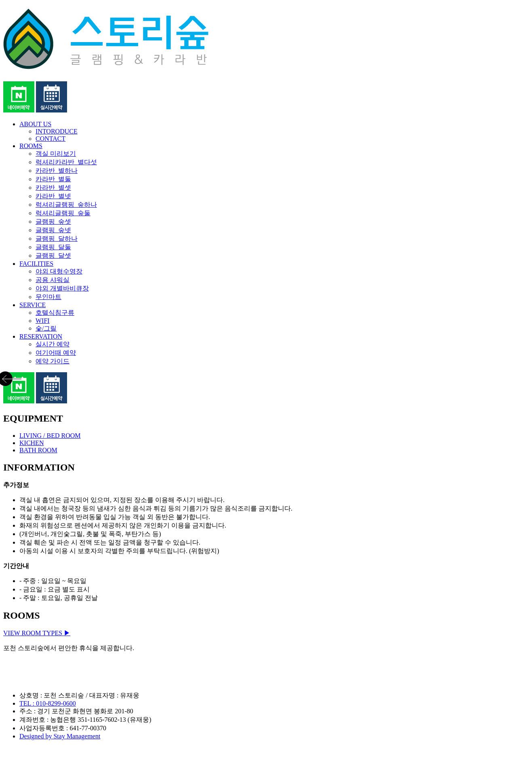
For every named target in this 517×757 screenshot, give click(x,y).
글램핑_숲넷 (53, 230)
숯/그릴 (46, 328)
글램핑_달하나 (57, 238)
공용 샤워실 (52, 279)
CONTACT (50, 138)
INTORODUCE (57, 131)
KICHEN (31, 442)
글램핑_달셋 (53, 255)
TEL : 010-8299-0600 (47, 703)
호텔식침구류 (55, 312)
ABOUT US (35, 124)
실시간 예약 (52, 344)
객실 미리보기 (56, 153)
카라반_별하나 (57, 170)
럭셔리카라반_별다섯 (66, 162)
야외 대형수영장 (59, 271)
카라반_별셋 (53, 187)
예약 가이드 (52, 361)
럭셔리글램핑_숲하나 (66, 204)
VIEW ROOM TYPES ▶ (36, 633)
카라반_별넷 (53, 196)
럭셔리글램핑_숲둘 (63, 213)
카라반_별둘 (53, 179)
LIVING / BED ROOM (50, 435)
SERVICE (32, 304)
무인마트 (48, 296)
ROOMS (30, 145)
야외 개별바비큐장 (62, 288)
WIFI (43, 320)
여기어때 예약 (56, 352)
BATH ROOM (38, 450)
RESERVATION (40, 336)
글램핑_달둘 (53, 247)
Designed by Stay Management (59, 736)
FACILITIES (36, 263)
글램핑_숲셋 (53, 221)
